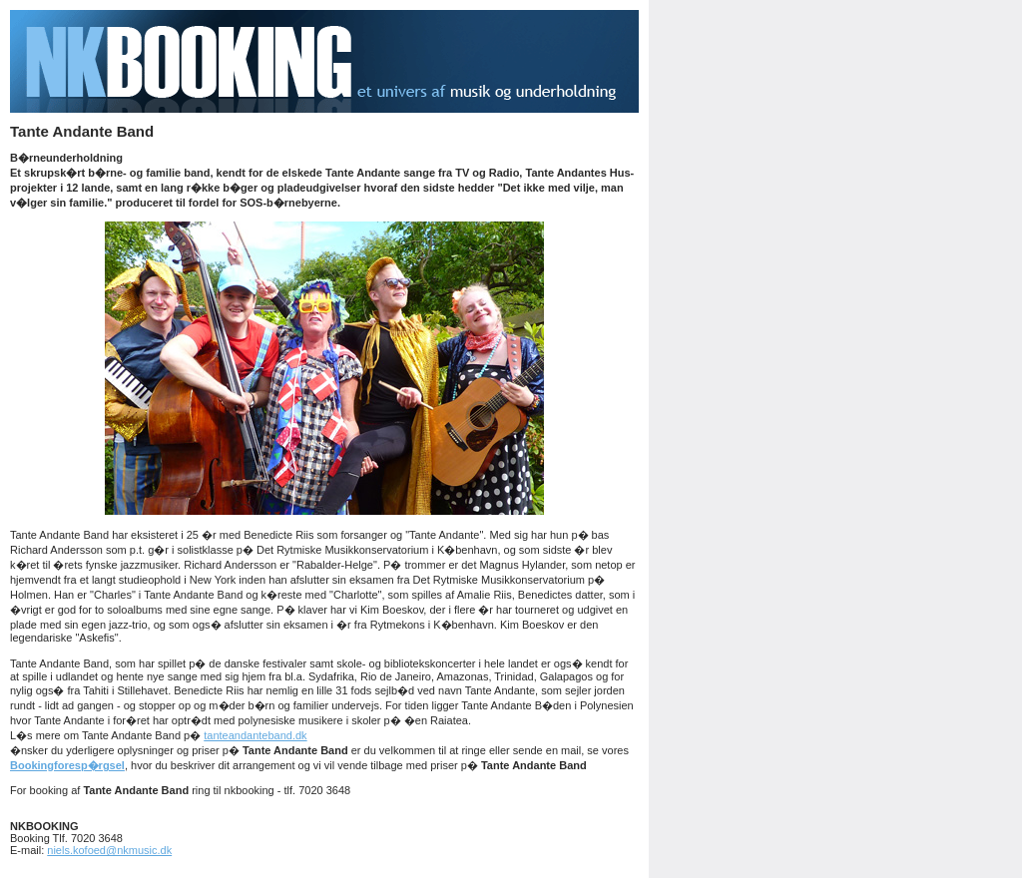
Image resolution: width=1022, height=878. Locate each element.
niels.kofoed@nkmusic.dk (109, 850)
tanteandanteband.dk (255, 735)
